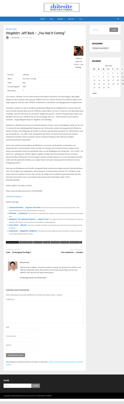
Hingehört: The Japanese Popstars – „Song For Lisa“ (29, 219)
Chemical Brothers (26, 242)
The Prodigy (64, 242)
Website (9, 345)
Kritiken (9, 29)
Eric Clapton (38, 242)
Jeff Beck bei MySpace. (14, 196)
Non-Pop (71, 19)
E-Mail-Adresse (11, 336)
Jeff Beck (47, 242)
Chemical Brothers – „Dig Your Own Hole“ (25, 207)
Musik (42, 19)
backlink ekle (4, 400)
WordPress (42, 396)
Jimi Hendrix (55, 242)
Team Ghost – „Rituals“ (18, 225)
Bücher (60, 19)
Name (7, 327)
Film (51, 19)
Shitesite (18, 396)
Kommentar (10, 299)
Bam (50, 396)
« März (94, 93)
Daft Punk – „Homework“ (18, 213)
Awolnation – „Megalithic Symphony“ (23, 231)
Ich (80, 19)
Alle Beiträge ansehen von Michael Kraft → (34, 278)
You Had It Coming (75, 242)
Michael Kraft (15, 37)
